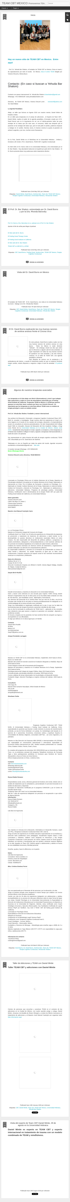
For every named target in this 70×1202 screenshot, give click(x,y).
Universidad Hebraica (38, 195)
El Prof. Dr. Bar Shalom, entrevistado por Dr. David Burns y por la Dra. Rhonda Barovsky (33, 210)
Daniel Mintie (20, 194)
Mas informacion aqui (15, 1017)
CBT (16, 252)
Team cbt (45, 194)
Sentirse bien (37, 194)
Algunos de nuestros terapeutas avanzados (33, 390)
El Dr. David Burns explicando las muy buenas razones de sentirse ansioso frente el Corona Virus (33, 330)
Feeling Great (31, 252)
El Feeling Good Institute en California (19, 239)
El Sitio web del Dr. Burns (16, 233)
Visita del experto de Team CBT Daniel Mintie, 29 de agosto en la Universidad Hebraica (33, 1124)
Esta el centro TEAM (48, 71)
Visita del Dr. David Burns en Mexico (33, 272)
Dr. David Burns (28, 948)
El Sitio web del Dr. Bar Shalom (17, 243)
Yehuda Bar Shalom (51, 195)
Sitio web (36, 445)
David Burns (28, 194)
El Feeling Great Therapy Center (18, 236)
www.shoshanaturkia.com (19, 763)
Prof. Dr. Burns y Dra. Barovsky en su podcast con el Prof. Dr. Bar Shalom (31, 223)
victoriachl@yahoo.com (55, 101)
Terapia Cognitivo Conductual (21, 195)
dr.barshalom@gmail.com (52, 94)
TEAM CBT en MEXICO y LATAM (18, 246)
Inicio (33, 15)
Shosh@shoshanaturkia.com (21, 771)
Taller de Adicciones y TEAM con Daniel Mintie (33, 963)
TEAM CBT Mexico (54, 194)
